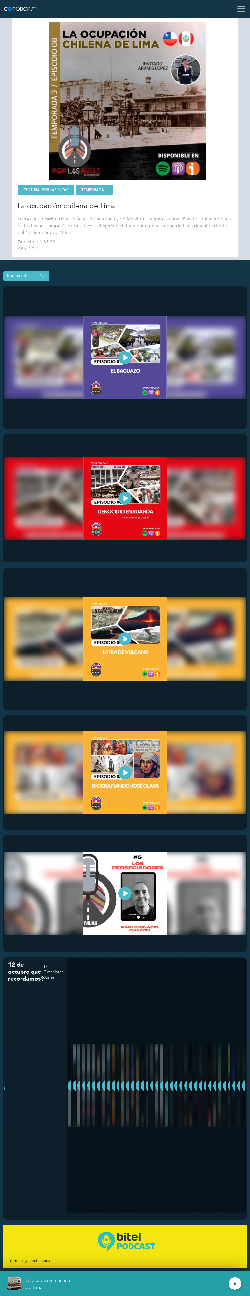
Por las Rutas (55, 190)
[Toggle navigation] (239, 9)
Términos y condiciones (29, 1260)
